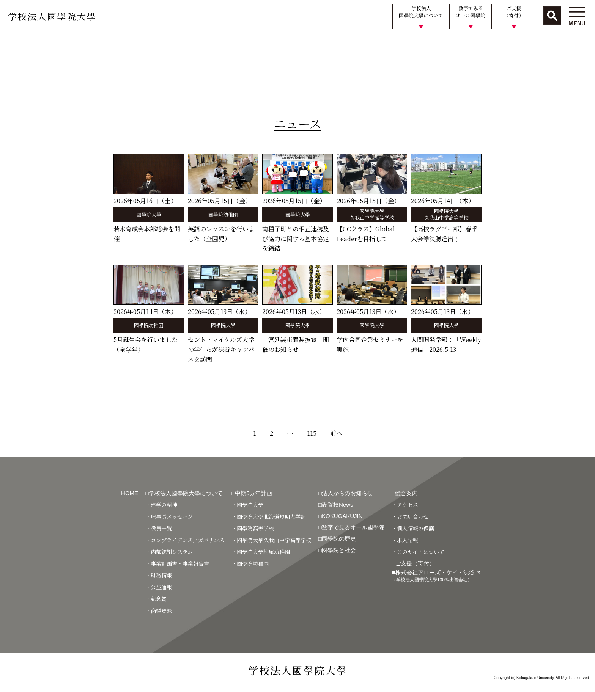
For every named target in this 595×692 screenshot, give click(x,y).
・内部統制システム (169, 551)
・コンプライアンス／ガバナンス (184, 540)
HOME (12, 43)
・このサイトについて (418, 551)
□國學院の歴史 (337, 538)
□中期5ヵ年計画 (251, 493)
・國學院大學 (247, 504)
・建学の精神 (161, 504)
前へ (336, 433)
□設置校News (335, 504)
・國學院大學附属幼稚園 (260, 551)
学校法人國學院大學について (421, 12)
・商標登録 (158, 610)
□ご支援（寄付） (413, 563)
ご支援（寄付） (514, 12)
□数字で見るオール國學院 (351, 527)
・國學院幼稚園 (250, 563)
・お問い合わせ (410, 516)
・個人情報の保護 (413, 528)
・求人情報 (405, 540)
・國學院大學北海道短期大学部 (268, 516)
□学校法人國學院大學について (184, 493)
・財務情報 (158, 575)
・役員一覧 (158, 528)
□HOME (128, 493)
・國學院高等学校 (252, 528)
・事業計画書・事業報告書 (177, 563)
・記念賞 (156, 599)
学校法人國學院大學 (52, 16)
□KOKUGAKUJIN (340, 516)
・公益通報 (158, 587)
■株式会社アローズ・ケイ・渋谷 (436, 575)
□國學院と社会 (337, 550)
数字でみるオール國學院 (470, 12)
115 (311, 433)
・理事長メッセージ (169, 516)
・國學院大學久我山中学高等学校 (271, 540)
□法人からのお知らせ (345, 493)
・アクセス (405, 504)
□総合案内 (405, 493)
